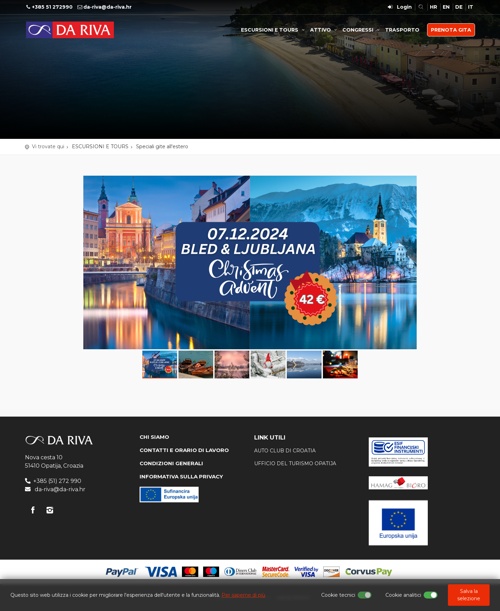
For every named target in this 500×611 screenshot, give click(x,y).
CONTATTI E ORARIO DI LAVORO (184, 450)
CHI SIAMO (154, 437)
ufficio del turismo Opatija (295, 463)
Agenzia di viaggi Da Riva (70, 30)
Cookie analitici (403, 595)
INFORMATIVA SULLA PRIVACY (181, 476)
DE (458, 7)
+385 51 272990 (52, 7)
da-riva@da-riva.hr (107, 7)
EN (446, 7)
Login (404, 7)
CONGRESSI (362, 30)
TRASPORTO (402, 30)
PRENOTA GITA (451, 30)
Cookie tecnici (338, 595)
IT (470, 7)
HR (433, 7)
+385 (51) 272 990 (57, 481)
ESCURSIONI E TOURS (274, 30)
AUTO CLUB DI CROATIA (285, 450)
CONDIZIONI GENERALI (171, 463)
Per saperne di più (243, 595)
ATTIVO (324, 30)
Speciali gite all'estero (162, 146)
